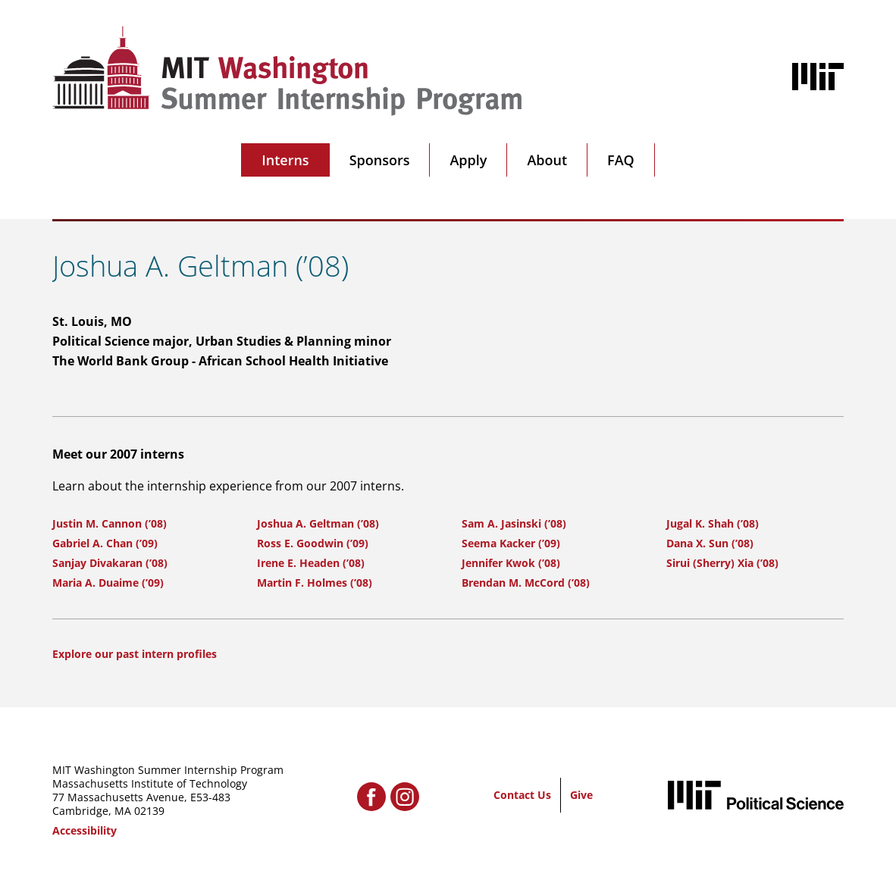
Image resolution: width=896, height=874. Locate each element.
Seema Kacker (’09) (511, 543)
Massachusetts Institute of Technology (149, 783)
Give (581, 795)
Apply (468, 160)
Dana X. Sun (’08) (709, 543)
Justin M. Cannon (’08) (109, 523)
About (547, 160)
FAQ (620, 160)
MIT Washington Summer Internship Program (168, 770)
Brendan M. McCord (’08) (526, 582)
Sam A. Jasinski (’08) (514, 523)
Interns (285, 160)
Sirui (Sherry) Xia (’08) (722, 563)
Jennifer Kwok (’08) (511, 563)
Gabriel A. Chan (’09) (105, 543)
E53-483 (210, 797)
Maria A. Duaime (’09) (108, 582)
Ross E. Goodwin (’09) (312, 543)
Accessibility (84, 830)
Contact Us (522, 795)
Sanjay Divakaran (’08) (110, 563)
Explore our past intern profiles (134, 654)
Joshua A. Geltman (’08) (318, 523)
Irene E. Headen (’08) (311, 563)
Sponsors (379, 160)
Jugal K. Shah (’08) (712, 523)
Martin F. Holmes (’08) (314, 582)
